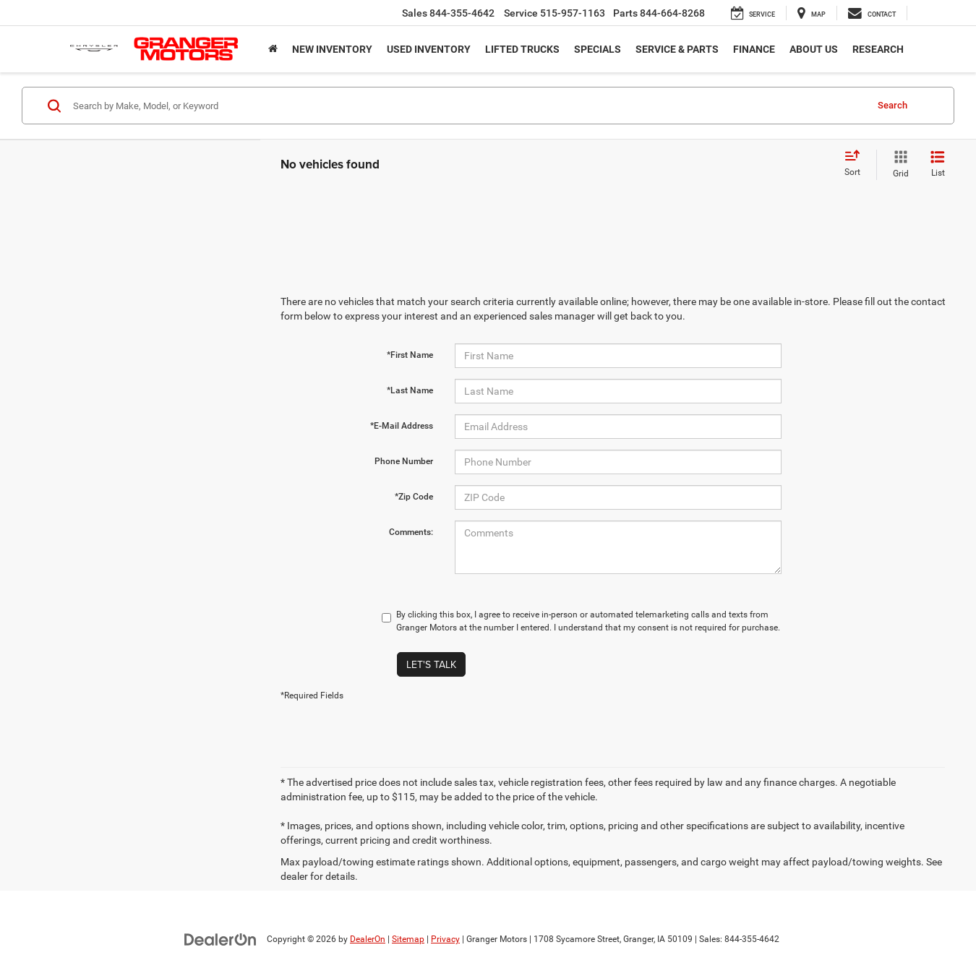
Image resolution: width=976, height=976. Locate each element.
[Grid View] (898, 165)
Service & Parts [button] (677, 49)
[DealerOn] (220, 938)
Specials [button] (597, 49)
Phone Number (403, 461)
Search (892, 105)
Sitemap (408, 939)
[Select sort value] (856, 164)
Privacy (445, 939)
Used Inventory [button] (429, 49)
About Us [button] (813, 49)
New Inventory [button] (332, 49)
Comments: (411, 532)
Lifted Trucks (522, 49)
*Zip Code (414, 497)
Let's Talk (431, 664)
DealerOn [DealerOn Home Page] (367, 939)
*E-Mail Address (401, 426)
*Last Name (410, 390)
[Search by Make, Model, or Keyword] (467, 105)
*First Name (410, 355)
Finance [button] (754, 49)
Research (878, 49)
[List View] (938, 165)
